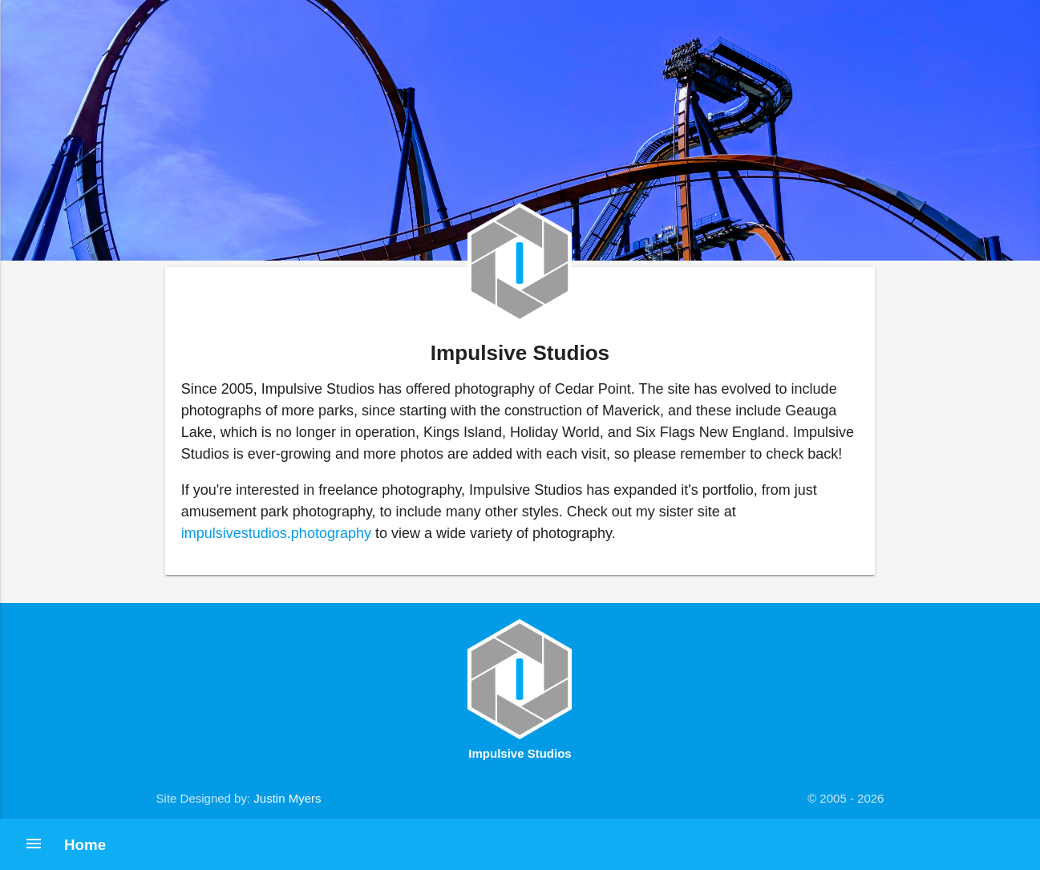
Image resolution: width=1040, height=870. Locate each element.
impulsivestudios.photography (276, 533)
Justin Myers (287, 798)
